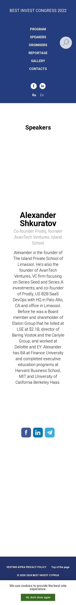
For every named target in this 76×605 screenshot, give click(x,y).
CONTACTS (38, 69)
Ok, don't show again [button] (38, 597)
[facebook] (34, 86)
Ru (34, 95)
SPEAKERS (38, 37)
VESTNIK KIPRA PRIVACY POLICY (26, 567)
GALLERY (38, 61)
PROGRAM (38, 29)
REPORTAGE (38, 53)
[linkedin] (43, 86)
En (42, 95)
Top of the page (60, 567)
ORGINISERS (38, 45)
